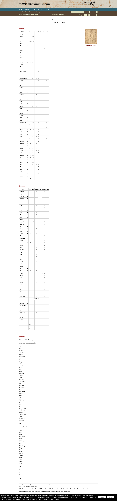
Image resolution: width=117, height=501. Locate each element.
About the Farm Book (37, 9)
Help (47, 9)
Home (20, 9)
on (60, 14)
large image (34, 14)
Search (27, 9)
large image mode (91, 45)
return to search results (77, 12)
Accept (101, 497)
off (63, 14)
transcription (26, 14)
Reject (110, 497)
